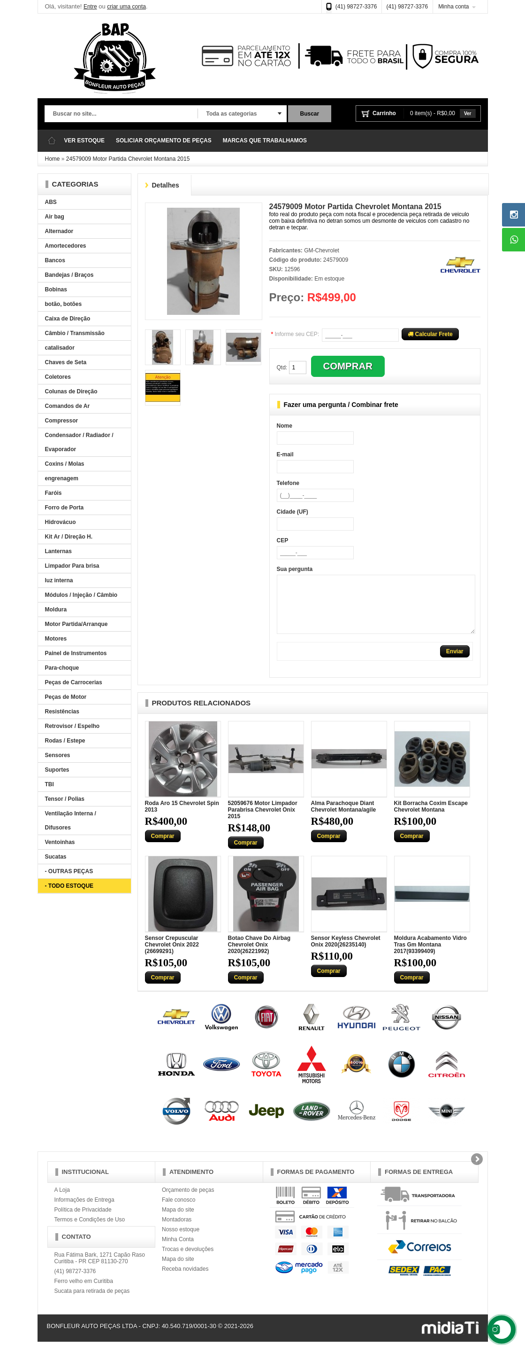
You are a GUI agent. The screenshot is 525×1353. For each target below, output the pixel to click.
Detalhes (165, 185)
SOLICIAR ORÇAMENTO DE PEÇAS (164, 140)
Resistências (62, 711)
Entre (90, 6)
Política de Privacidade (83, 1221)
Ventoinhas (60, 842)
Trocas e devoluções (187, 1260)
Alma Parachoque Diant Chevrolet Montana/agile (343, 817)
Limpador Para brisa (72, 566)
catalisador (60, 347)
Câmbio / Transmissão (75, 333)
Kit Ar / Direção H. (69, 536)
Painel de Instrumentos (76, 653)
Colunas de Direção (71, 391)
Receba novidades (185, 1280)
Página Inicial (52, 141)
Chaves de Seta (66, 362)
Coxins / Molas (64, 464)
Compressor (61, 420)
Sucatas (56, 856)
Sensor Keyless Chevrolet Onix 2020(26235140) (345, 952)
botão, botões (63, 304)
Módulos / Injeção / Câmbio (81, 595)
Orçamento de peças (188, 1201)
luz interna (59, 580)
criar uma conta (126, 6)
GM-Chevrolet (321, 250)
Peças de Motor (66, 697)
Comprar (163, 847)
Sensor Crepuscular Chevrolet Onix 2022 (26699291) (172, 956)
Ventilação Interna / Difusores (70, 820)
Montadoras (176, 1231)
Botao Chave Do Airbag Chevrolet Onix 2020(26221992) (259, 956)
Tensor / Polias (64, 799)
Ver (468, 113)
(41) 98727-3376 (356, 6)
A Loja (62, 1201)
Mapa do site (178, 1221)
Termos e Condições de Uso (89, 1231)
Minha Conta (178, 1250)
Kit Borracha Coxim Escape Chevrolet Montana (431, 817)
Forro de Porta (64, 507)
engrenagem (61, 478)
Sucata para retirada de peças (92, 1302)
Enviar (455, 662)
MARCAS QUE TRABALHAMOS (265, 140)
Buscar (310, 113)
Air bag (54, 216)
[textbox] (121, 114)
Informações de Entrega (84, 1211)
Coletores (58, 377)
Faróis (53, 493)
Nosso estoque (180, 1240)
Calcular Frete (430, 334)
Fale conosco (178, 1211)
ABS (51, 202)
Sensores (57, 755)
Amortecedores (65, 245)
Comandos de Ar (67, 406)
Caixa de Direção (68, 318)
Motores (56, 638)
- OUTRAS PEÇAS (69, 871)
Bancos (55, 260)
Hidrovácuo (60, 522)
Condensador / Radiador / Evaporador (79, 442)
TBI (49, 784)
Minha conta (453, 6)
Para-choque (62, 668)
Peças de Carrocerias (73, 682)
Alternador (59, 231)
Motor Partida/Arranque (76, 624)
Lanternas (58, 551)
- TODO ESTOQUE (69, 886)
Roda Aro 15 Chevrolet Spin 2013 (182, 817)
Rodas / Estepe (65, 740)
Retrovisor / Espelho (72, 726)
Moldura (56, 609)
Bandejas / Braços (69, 275)
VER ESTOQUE (84, 140)
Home (52, 159)
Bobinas (56, 289)
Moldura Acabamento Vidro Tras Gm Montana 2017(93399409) (430, 956)
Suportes (57, 769)
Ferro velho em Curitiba (83, 1292)
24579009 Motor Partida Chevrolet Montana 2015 (128, 159)
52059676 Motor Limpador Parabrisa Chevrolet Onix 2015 (262, 821)
